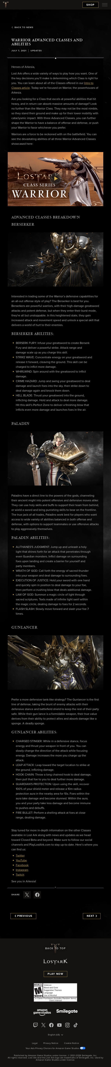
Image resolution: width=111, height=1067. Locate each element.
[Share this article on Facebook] (37, 894)
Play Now (55, 974)
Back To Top (55, 948)
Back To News (22, 27)
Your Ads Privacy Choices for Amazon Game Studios (56, 1048)
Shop (90, 5)
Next (92, 916)
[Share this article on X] (27, 894)
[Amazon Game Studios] (42, 1012)
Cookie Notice (71, 1043)
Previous (23, 916)
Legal (35, 1043)
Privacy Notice (50, 1043)
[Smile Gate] (66, 1012)
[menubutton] (104, 4)
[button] (55, 179)
